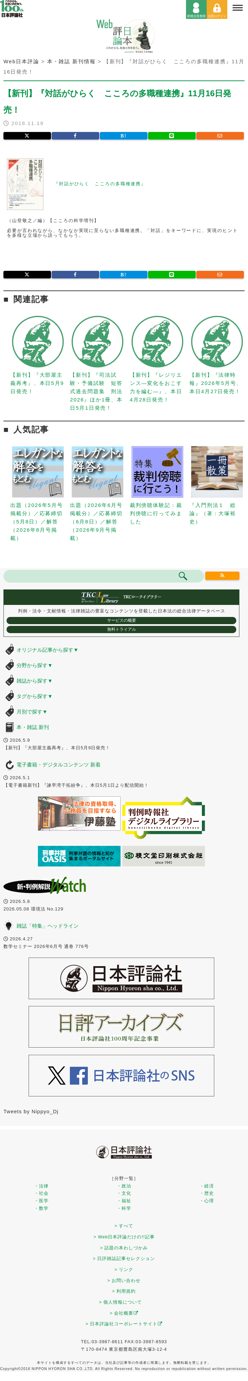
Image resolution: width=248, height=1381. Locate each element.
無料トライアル (121, 629)
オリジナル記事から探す (48, 650)
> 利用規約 (124, 1291)
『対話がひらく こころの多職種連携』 (100, 184)
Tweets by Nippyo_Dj (31, 1111)
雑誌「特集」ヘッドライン (48, 926)
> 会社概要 (124, 1313)
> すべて (124, 1225)
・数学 (41, 1208)
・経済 (206, 1186)
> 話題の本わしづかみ (124, 1247)
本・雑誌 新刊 (33, 727)
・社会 (41, 1193)
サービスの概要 (121, 620)
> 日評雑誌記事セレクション (124, 1258)
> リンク (124, 1269)
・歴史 (206, 1193)
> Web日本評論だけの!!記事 (123, 1236)
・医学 (41, 1200)
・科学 (124, 1208)
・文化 (124, 1193)
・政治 (124, 1186)
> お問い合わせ (124, 1280)
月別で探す (32, 712)
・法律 (41, 1186)
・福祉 (124, 1200)
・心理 (206, 1200)
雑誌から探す (35, 681)
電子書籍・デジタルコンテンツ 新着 (59, 764)
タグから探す (35, 696)
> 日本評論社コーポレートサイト (124, 1323)
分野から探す (35, 665)
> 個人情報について (120, 1302)
